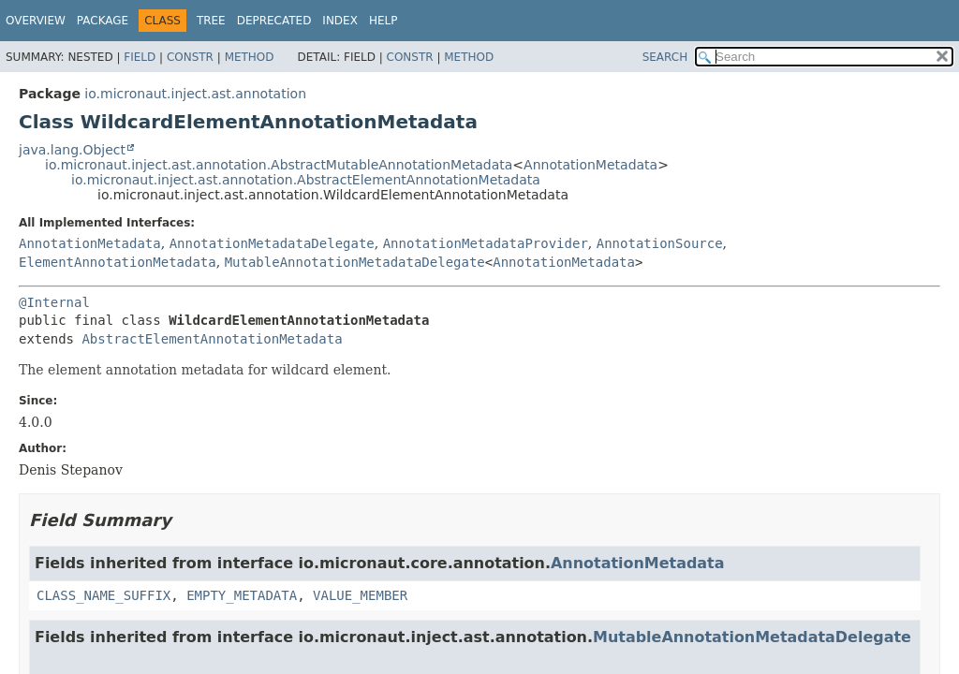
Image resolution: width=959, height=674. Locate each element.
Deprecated (274, 20)
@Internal (54, 302)
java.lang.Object (72, 149)
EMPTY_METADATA (241, 595)
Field (139, 57)
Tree (211, 20)
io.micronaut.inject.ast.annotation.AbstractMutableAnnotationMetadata (278, 164)
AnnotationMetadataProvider (485, 243)
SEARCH (665, 57)
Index (340, 20)
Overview (36, 20)
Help (383, 20)
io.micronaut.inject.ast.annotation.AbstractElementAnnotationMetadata (305, 179)
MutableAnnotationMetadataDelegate (355, 262)
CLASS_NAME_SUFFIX (103, 595)
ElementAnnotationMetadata (117, 262)
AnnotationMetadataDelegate (272, 243)
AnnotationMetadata (590, 164)
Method (249, 57)
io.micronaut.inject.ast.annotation (195, 93)
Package (102, 20)
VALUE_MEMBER (360, 595)
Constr (190, 57)
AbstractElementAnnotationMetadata (211, 338)
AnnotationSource (660, 243)
